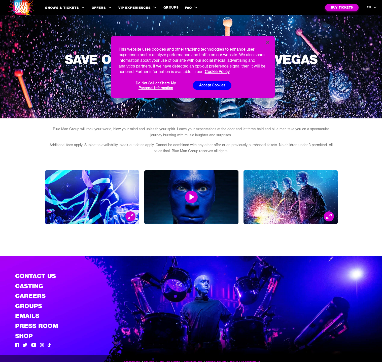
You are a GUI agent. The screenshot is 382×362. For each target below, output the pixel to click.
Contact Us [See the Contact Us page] (35, 276)
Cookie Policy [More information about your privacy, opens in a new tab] (217, 71)
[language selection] (372, 7)
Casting (29, 286)
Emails (27, 315)
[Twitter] (25, 346)
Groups (171, 7)
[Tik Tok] (49, 346)
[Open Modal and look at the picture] (130, 216)
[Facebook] (17, 346)
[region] (193, 67)
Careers (30, 296)
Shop (24, 336)
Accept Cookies (212, 85)
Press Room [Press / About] (36, 326)
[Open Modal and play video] (191, 197)
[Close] (267, 42)
